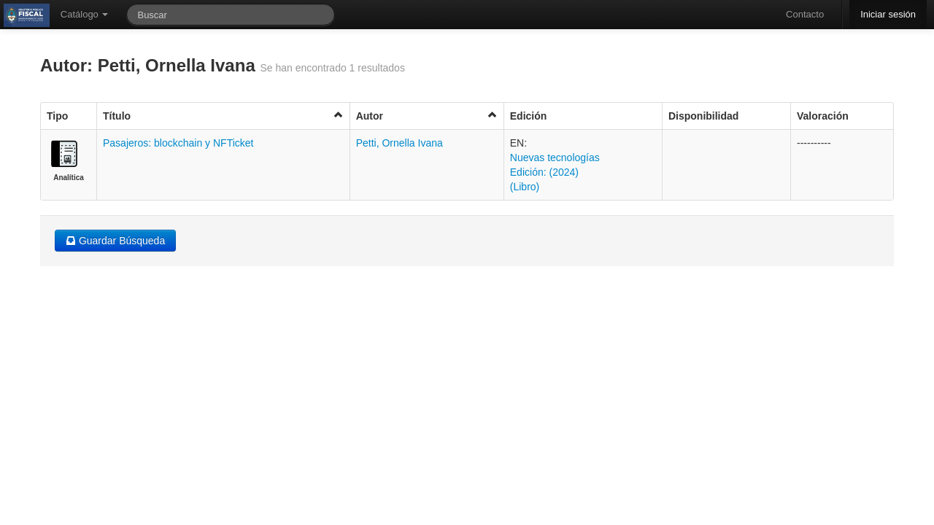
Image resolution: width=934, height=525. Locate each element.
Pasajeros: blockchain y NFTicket (178, 143)
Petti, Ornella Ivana (399, 143)
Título (223, 115)
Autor (427, 115)
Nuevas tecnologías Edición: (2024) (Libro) (555, 172)
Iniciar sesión (888, 14)
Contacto (805, 14)
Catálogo (85, 14)
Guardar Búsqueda (115, 240)
